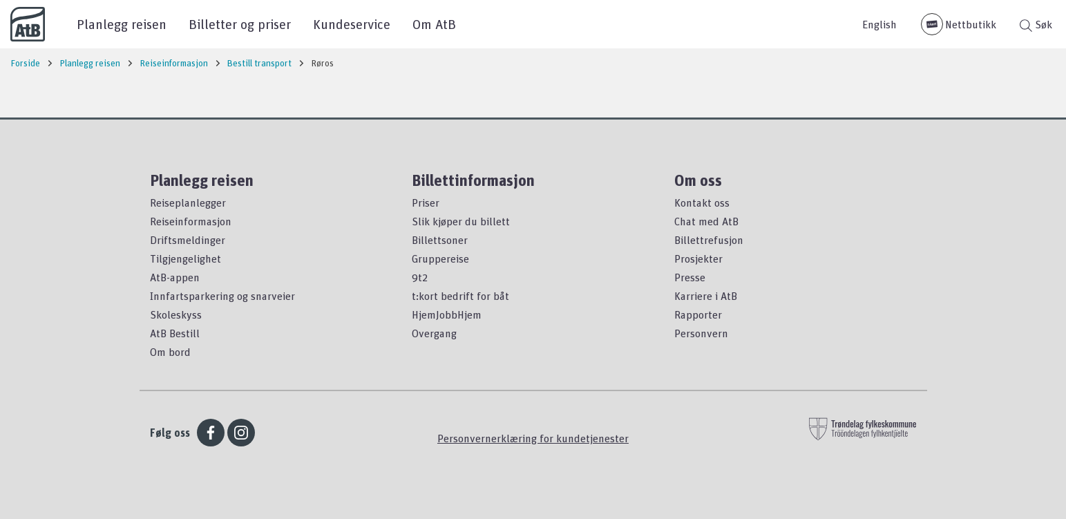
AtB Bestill (175, 333)
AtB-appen (175, 277)
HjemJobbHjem (447, 314)
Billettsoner (440, 240)
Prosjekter (698, 258)
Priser (425, 202)
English (879, 24)
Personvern (701, 333)
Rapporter (698, 314)
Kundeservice (351, 23)
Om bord (170, 352)
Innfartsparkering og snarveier (222, 296)
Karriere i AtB (705, 296)
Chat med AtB (706, 221)
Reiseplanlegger (188, 202)
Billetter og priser (240, 23)
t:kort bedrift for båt (460, 296)
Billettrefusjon (708, 240)
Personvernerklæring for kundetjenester (533, 438)
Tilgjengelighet (185, 258)
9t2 (420, 277)
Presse (689, 277)
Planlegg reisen (121, 23)
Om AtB (434, 23)
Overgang (434, 333)
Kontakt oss (702, 202)
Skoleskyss (176, 314)
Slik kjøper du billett (461, 221)
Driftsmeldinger (187, 240)
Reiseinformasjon (190, 221)
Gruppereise (440, 258)
